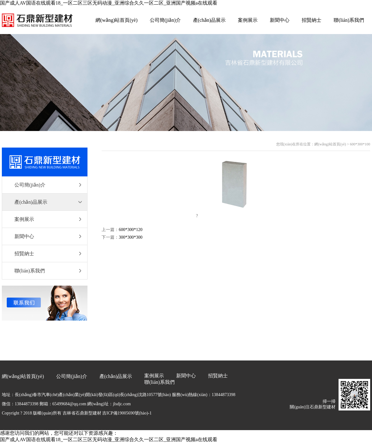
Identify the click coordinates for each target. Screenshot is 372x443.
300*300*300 (130, 237)
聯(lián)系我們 (349, 20)
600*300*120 (130, 229)
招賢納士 (311, 20)
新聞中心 (279, 20)
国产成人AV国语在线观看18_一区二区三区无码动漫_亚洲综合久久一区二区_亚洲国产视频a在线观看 (108, 3)
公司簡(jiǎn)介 (165, 20)
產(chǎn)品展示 (209, 20)
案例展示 (248, 20)
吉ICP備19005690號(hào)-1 (127, 413)
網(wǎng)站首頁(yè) (116, 20)
